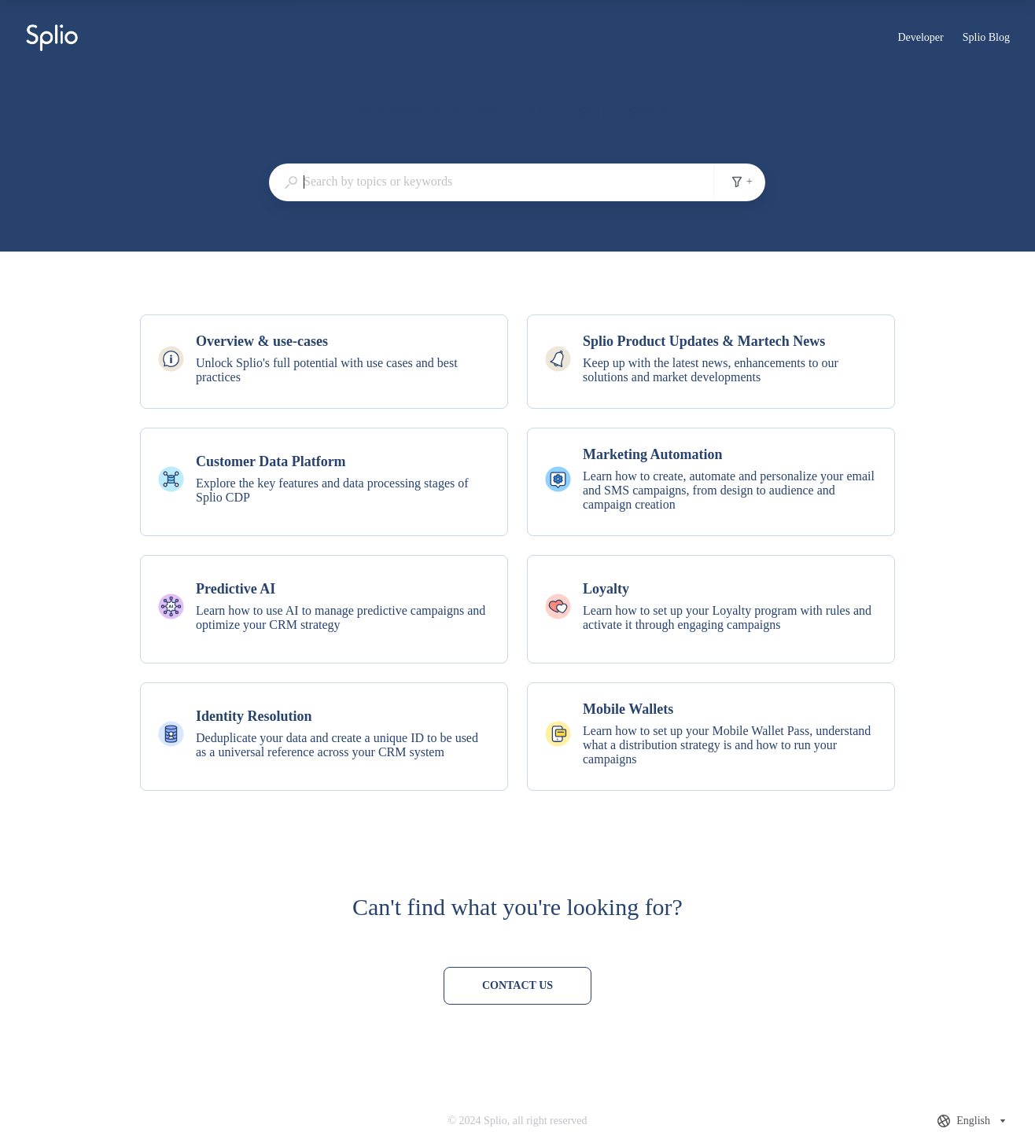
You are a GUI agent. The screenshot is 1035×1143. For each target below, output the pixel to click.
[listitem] (324, 361)
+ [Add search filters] (742, 181)
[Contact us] (517, 986)
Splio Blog (986, 39)
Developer (920, 39)
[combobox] (491, 182)
